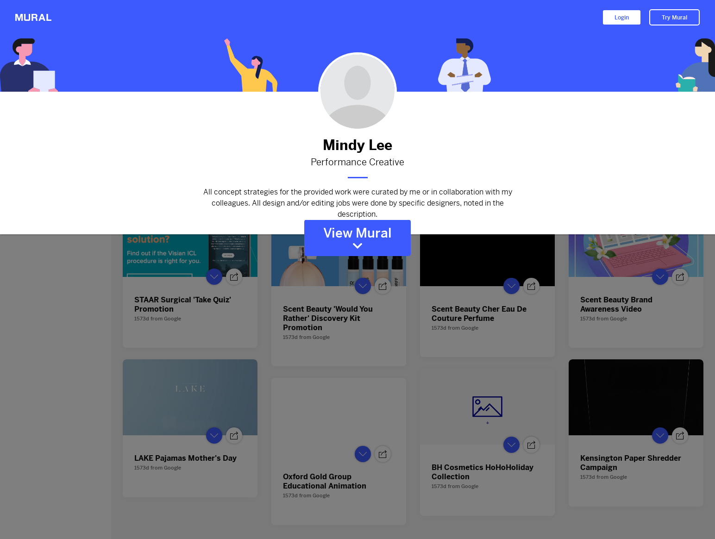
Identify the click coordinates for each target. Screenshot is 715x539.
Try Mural (674, 17)
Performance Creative (357, 163)
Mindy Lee (357, 145)
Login (622, 17)
